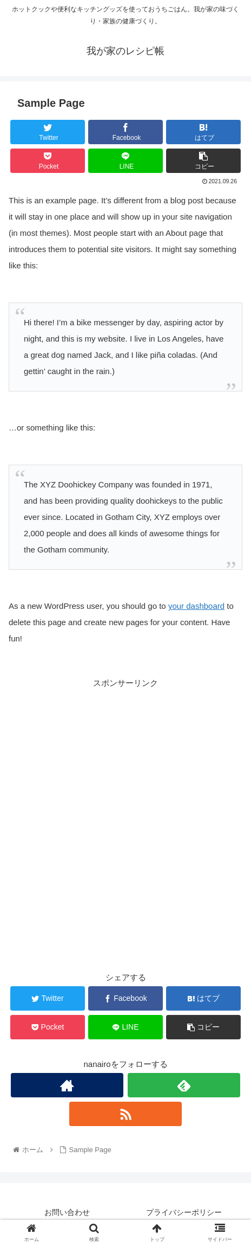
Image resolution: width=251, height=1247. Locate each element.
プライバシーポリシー (184, 1212)
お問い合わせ (67, 1212)
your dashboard (196, 605)
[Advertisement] (125, 816)
